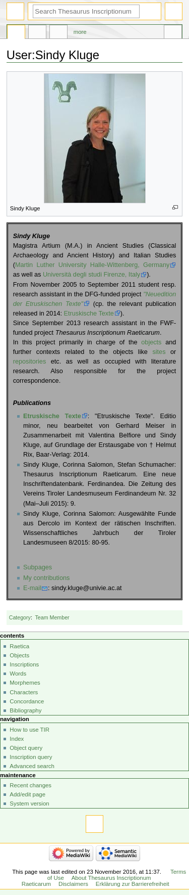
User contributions (58, 33)
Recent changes (30, 785)
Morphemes (25, 683)
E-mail (32, 588)
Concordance (27, 701)
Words (18, 673)
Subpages (37, 567)
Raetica (19, 646)
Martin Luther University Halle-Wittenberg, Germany (92, 264)
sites (158, 351)
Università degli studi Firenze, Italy (91, 274)
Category (20, 617)
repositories (29, 361)
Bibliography (25, 710)
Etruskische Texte (89, 313)
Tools (172, 33)
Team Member (52, 617)
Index (17, 739)
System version (29, 803)
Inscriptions (24, 664)
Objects (19, 655)
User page (16, 33)
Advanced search (32, 766)
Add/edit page (27, 794)
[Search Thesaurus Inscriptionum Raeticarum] (86, 11)
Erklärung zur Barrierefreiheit (132, 884)
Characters (24, 692)
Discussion (37, 33)
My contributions (46, 577)
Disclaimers (73, 884)
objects (151, 342)
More (80, 32)
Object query (26, 748)
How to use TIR (29, 730)
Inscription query (31, 757)
